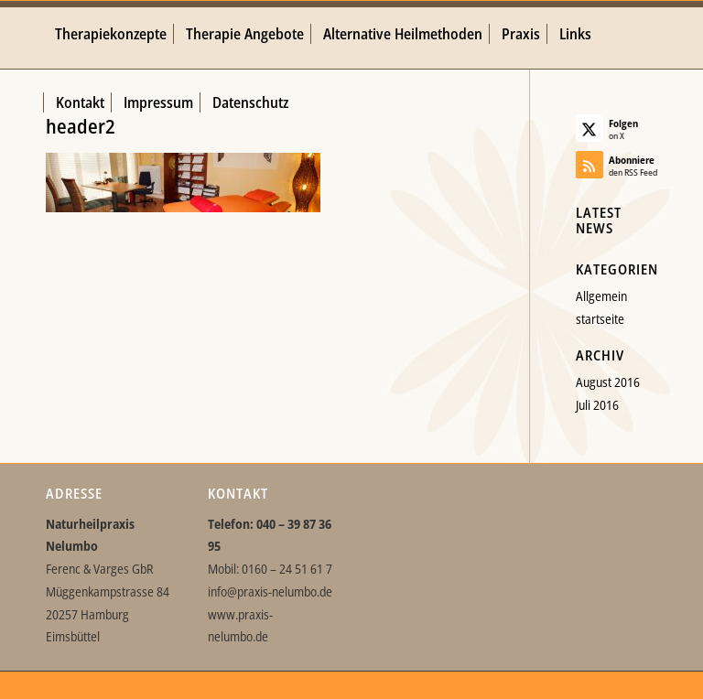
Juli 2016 (597, 405)
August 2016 (608, 382)
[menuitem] (111, 34)
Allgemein (601, 296)
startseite (600, 319)
